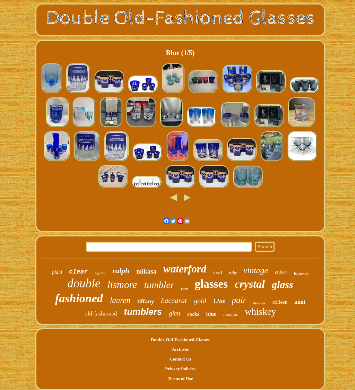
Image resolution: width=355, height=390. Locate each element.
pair (239, 300)
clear (78, 271)
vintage (256, 270)
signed (100, 272)
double (83, 283)
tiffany (145, 301)
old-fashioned (101, 313)
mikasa (146, 271)
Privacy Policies (180, 368)
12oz (219, 301)
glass (282, 284)
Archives (180, 349)
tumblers (143, 311)
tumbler (159, 284)
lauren (120, 300)
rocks (193, 314)
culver (281, 272)
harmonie (301, 273)
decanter (259, 303)
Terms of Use (180, 378)
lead (217, 272)
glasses (211, 284)
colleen (279, 302)
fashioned (79, 298)
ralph (120, 270)
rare (184, 288)
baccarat (174, 300)
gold (200, 301)
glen (174, 313)
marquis (230, 314)
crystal (250, 284)
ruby (233, 272)
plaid (57, 272)
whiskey (260, 311)
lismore (122, 284)
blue (211, 314)
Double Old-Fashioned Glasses (180, 339)
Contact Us (180, 359)
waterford (184, 269)
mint (299, 302)
